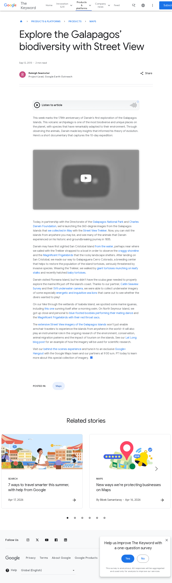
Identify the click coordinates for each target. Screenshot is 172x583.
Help (11, 570)
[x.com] (37, 540)
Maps (93, 21)
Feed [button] (117, 5)
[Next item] (156, 468)
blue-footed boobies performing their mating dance (101, 313)
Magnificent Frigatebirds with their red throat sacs (68, 317)
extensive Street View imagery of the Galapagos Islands (72, 324)
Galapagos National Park (108, 222)
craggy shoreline (128, 251)
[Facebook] (56, 540)
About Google (61, 558)
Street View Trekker (95, 230)
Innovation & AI (64, 5)
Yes (122, 566)
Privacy (31, 558)
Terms (44, 558)
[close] (161, 547)
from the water (104, 246)
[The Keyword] (21, 21)
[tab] (67, 518)
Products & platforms (84, 5)
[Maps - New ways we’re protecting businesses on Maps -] (130, 471)
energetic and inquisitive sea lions (76, 293)
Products (75, 21)
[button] (146, 73)
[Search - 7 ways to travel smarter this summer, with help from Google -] (42, 471)
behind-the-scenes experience (62, 349)
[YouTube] (47, 540)
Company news (103, 5)
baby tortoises (76, 272)
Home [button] (49, 5)
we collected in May (60, 230)
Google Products (86, 558)
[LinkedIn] (65, 540)
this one (50, 308)
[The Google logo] (12, 558)
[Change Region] (48, 570)
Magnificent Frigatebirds (58, 255)
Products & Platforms (45, 21)
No (138, 566)
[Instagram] (28, 540)
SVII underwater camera (68, 288)
